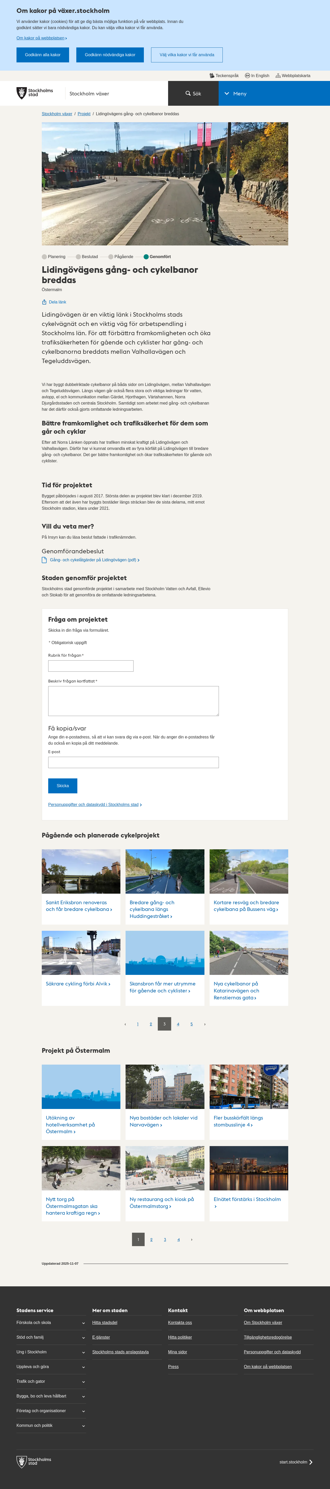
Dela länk (54, 231)
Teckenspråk (224, 4)
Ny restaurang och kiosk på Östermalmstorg (162, 1132)
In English (257, 4)
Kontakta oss (180, 1252)
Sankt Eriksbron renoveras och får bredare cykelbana (77, 835)
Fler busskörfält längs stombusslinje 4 (238, 1050)
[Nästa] (205, 953)
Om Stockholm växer (263, 1252)
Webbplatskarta (293, 4)
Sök (193, 22)
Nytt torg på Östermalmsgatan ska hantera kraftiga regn (71, 1135)
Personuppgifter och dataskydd (272, 1281)
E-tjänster (101, 1266)
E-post (133, 687)
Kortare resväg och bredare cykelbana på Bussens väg (246, 835)
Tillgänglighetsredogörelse (268, 1266)
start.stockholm (296, 1391)
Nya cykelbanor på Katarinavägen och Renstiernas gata (236, 919)
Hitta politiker (180, 1266)
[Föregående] (125, 953)
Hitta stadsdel (104, 1252)
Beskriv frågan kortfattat (133, 626)
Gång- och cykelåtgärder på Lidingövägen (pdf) (93, 489)
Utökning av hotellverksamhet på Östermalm (70, 1053)
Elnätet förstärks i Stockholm (247, 1128)
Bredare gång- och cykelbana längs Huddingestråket (152, 838)
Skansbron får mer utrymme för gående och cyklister (163, 916)
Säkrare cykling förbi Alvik (76, 912)
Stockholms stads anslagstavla (120, 1281)
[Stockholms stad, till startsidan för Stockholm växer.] (89, 23)
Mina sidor (177, 1281)
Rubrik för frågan (91, 591)
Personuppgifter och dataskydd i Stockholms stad (93, 734)
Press (173, 1296)
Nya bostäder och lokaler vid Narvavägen (163, 1050)
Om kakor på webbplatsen (268, 1296)
